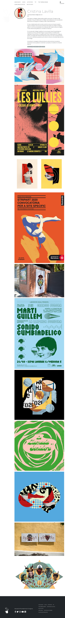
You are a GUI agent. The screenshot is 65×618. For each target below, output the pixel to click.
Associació (17, 2)
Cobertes (36, 46)
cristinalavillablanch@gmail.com (34, 14)
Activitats (30, 2)
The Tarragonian (43, 2)
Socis (23, 2)
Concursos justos (19, 4)
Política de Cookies (48, 610)
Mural (40, 46)
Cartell (43, 46)
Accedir (62, 3)
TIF (35, 2)
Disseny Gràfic (30, 46)
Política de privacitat (43, 612)
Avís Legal (40, 610)
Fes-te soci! (30, 4)
